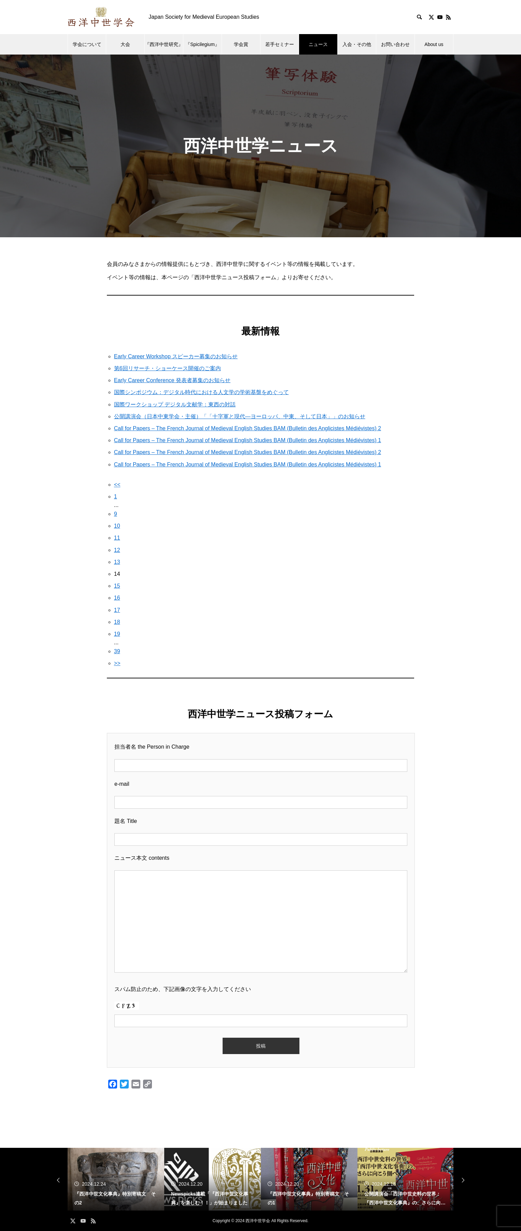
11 (117, 538)
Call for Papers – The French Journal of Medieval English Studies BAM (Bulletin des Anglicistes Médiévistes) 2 (247, 428)
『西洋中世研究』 (164, 44)
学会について (87, 44)
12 (117, 550)
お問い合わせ (395, 44)
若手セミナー (279, 44)
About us (433, 44)
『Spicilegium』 (202, 44)
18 (117, 622)
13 (117, 562)
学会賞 (241, 44)
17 (117, 610)
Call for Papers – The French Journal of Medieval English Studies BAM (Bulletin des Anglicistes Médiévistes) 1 (247, 440)
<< (117, 484)
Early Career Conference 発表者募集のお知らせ (172, 380)
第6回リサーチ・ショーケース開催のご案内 (167, 368)
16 (117, 598)
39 (117, 651)
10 (117, 526)
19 (117, 634)
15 (117, 586)
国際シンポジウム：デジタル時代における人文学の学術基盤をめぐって (201, 392)
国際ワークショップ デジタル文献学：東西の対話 (175, 404)
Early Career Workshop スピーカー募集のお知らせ (176, 356)
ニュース (318, 44)
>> (117, 663)
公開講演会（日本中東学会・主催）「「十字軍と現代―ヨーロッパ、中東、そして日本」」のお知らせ (239, 416)
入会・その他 (356, 44)
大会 (125, 44)
